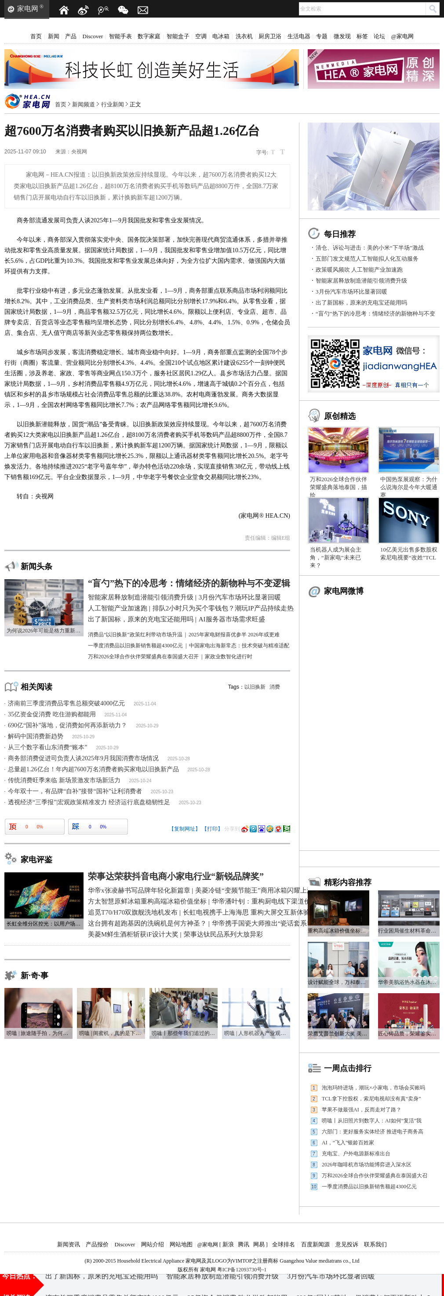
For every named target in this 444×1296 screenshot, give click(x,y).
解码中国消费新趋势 (35, 736)
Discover (93, 36)
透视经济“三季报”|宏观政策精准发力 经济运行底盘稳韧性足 (89, 802)
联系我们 (375, 1244)
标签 (362, 36)
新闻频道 (83, 104)
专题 (322, 36)
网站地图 (181, 1244)
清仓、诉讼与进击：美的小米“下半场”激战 (370, 247)
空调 (201, 36)
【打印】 (212, 829)
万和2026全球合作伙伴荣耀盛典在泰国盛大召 (374, 1176)
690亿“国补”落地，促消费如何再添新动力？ (67, 725)
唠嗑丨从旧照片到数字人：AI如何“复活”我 (372, 1121)
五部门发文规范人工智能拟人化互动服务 (367, 258)
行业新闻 (112, 104)
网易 (259, 1244)
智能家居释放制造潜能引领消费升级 (361, 280)
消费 (274, 687)
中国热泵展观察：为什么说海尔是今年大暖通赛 (408, 487)
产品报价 (97, 1244)
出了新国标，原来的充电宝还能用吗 (361, 302)
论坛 (379, 36)
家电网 (27, 8)
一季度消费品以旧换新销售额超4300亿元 (369, 1186)
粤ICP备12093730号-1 (242, 1270)
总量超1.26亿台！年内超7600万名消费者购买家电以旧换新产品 (93, 769)
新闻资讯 (68, 1244)
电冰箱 (220, 36)
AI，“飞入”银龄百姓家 (348, 1143)
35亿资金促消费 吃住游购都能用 (52, 714)
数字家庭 (149, 36)
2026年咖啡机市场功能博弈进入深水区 (366, 1165)
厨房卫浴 (269, 36)
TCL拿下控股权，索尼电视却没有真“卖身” (371, 1099)
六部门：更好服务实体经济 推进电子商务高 (372, 1132)
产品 (70, 36)
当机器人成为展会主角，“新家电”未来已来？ (335, 557)
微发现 (342, 36)
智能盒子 (178, 36)
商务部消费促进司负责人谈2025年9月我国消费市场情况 (83, 758)
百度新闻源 (315, 1244)
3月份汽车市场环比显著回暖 (351, 291)
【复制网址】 (184, 829)
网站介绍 (152, 1244)
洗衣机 (244, 36)
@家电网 (402, 36)
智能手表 (120, 36)
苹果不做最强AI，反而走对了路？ (361, 1110)
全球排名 (283, 1244)
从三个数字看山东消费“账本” (47, 747)
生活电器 (299, 36)
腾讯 (243, 1244)
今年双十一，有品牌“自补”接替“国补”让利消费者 (75, 791)
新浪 (228, 1244)
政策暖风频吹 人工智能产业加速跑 (359, 269)
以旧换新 (255, 687)
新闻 (53, 36)
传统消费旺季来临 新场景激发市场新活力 (64, 780)
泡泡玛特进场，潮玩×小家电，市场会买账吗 (373, 1088)
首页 (36, 36)
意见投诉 (346, 1244)
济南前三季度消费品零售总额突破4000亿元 (66, 703)
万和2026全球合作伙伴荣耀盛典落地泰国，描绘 (338, 487)
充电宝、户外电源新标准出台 (356, 1154)
